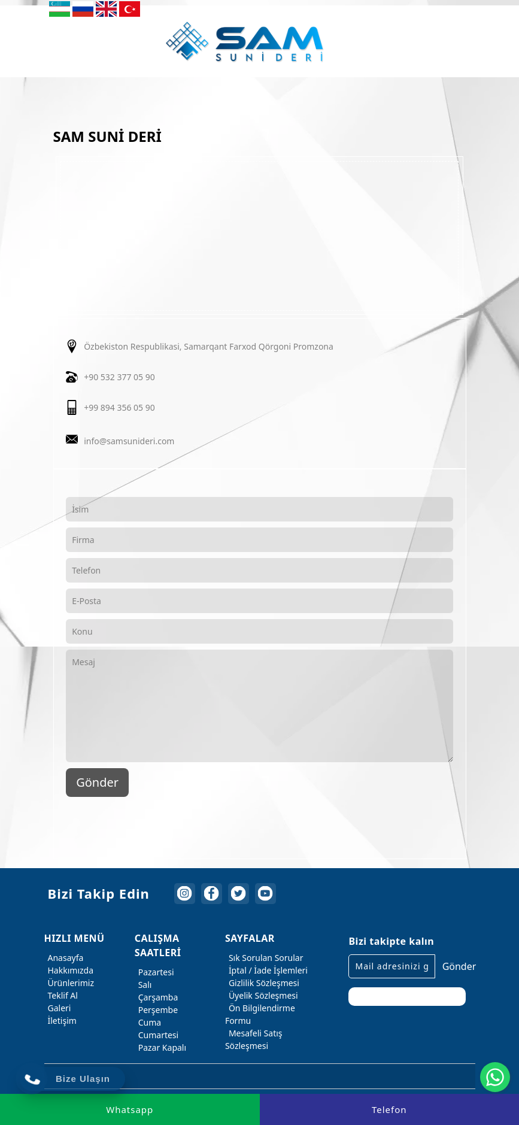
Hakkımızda (69, 970)
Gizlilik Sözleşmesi (262, 982)
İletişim (60, 1020)
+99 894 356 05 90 (119, 407)
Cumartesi (157, 1034)
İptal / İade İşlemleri (266, 970)
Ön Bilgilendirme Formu (260, 1013)
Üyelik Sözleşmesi (261, 995)
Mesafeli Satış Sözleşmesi (254, 1038)
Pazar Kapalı (160, 1047)
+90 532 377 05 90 (119, 377)
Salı (143, 984)
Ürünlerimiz (69, 982)
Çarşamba (156, 997)
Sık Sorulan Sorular (264, 957)
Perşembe (156, 1009)
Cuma (148, 1022)
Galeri (57, 1007)
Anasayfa (64, 957)
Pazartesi (154, 972)
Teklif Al (61, 995)
